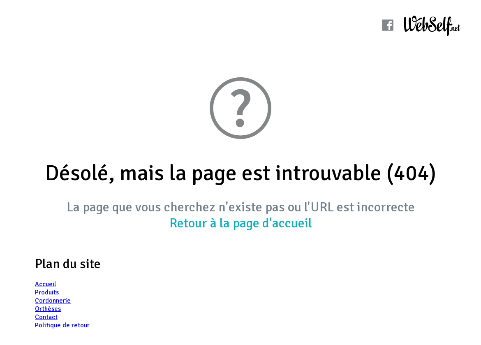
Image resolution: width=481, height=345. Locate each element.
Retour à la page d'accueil (240, 223)
